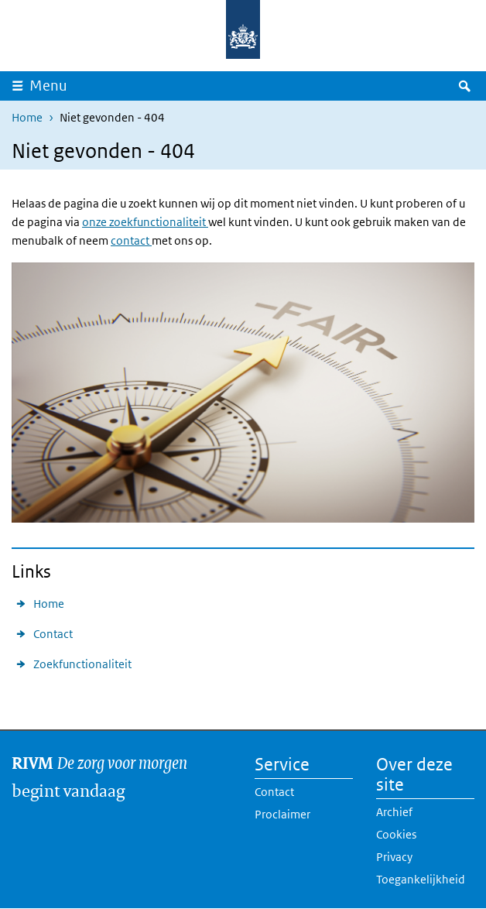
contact (131, 240)
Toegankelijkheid (420, 879)
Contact (53, 633)
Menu (48, 85)
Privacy (394, 856)
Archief (394, 811)
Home (27, 117)
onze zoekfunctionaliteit (145, 221)
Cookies (396, 834)
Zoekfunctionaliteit (82, 664)
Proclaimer (282, 814)
